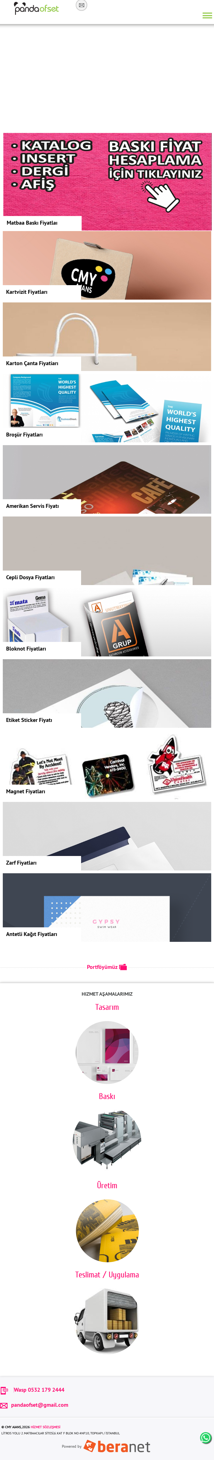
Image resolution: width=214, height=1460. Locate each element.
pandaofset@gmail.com (34, 1404)
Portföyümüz (107, 967)
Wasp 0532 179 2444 (39, 1389)
